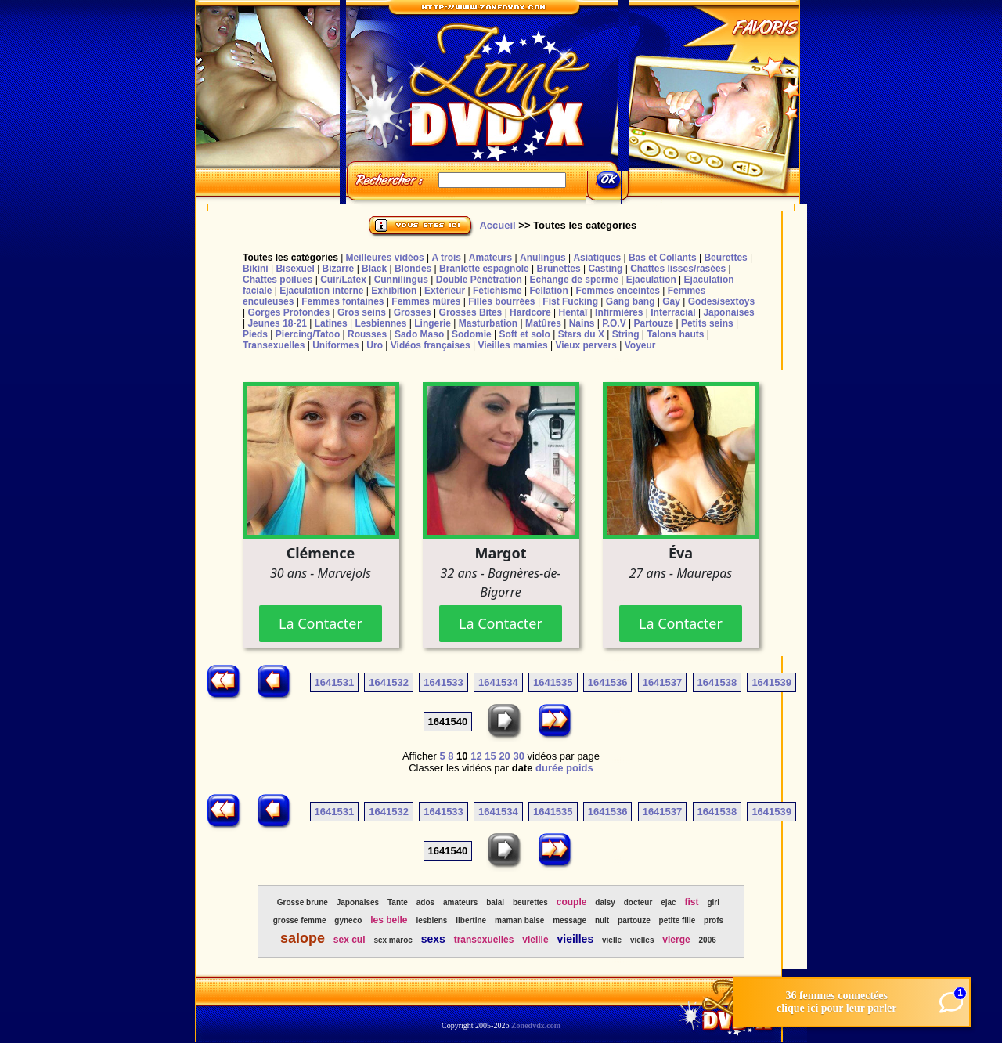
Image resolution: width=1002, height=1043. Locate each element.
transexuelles (484, 939)
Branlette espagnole (484, 268)
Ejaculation (651, 279)
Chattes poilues (277, 279)
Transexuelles (274, 345)
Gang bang (630, 301)
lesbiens (431, 920)
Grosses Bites (471, 312)
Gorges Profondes (288, 312)
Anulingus (543, 257)
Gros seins (361, 312)
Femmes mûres (425, 301)
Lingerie (432, 323)
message (569, 920)
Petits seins (707, 323)
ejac (668, 902)
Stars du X (581, 334)
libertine (471, 920)
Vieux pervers (586, 345)
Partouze (653, 323)
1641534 (498, 682)
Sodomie (472, 334)
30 (518, 756)
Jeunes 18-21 (276, 323)
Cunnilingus (401, 279)
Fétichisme (497, 290)
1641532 (389, 682)
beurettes (530, 902)
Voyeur (640, 345)
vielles (642, 940)
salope (302, 938)
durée (549, 768)
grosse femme (299, 920)
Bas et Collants (663, 257)
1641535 (553, 682)
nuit (602, 920)
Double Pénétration (479, 279)
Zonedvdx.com (535, 1025)
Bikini (256, 268)
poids (579, 768)
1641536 (608, 682)
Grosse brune (302, 902)
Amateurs (490, 257)
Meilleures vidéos (385, 257)
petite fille (677, 920)
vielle (612, 940)
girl (713, 902)
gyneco (348, 920)
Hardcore (530, 312)
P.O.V (613, 323)
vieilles (575, 939)
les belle (388, 920)
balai (495, 902)
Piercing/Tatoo (308, 334)
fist (692, 902)
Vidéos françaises (430, 345)
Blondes (413, 268)
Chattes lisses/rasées (678, 268)
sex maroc (392, 940)
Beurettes (725, 257)
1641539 (771, 682)
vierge (676, 939)
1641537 (663, 682)
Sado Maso (419, 334)
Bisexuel (295, 268)
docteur (638, 902)
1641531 (335, 682)
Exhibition (393, 290)
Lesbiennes (380, 323)
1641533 (443, 682)
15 (490, 756)
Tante (397, 902)
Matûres (543, 323)
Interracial (673, 312)
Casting (605, 268)
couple (572, 902)
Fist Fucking (570, 301)
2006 (707, 940)
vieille (535, 939)
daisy (605, 902)
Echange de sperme (574, 279)
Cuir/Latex (343, 279)
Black (374, 268)
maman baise (519, 920)
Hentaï (573, 312)
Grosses (412, 312)
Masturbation (488, 323)
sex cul (349, 939)
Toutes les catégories (290, 257)
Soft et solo (524, 334)
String (626, 334)
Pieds (255, 334)
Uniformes (335, 345)
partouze (634, 920)
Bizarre (339, 268)
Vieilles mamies (512, 345)
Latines (331, 323)
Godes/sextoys (721, 301)
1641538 (717, 682)
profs (713, 920)
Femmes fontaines (342, 301)
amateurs (460, 902)
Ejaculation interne (321, 290)
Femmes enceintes (618, 290)
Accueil (497, 225)
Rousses (367, 334)
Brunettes (559, 268)
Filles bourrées (501, 301)
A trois (446, 257)
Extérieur (444, 290)
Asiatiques (597, 257)
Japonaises (728, 312)
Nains (582, 323)
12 (475, 756)
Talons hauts (675, 334)
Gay (671, 301)
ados (425, 902)
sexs (433, 939)
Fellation (548, 290)
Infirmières (619, 312)
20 (504, 756)
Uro (374, 345)
